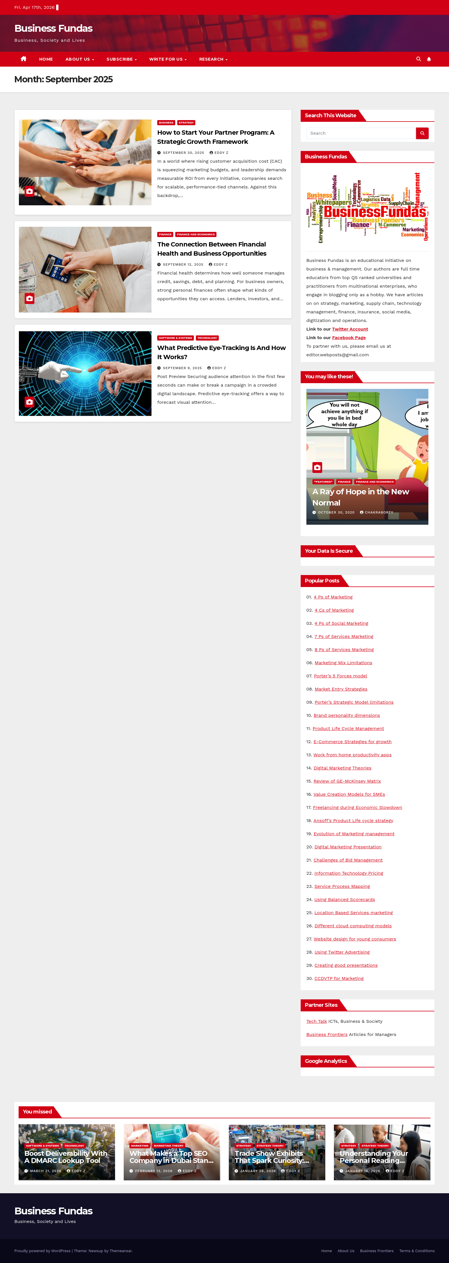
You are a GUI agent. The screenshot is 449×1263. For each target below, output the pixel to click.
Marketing (139, 1145)
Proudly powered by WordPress (43, 1251)
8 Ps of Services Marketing (344, 649)
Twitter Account (350, 329)
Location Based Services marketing (353, 912)
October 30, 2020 (337, 512)
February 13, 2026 (154, 1171)
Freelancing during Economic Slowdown (357, 807)
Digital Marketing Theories (342, 768)
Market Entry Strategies (341, 689)
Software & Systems (175, 337)
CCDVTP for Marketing (338, 978)
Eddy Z (219, 153)
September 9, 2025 (183, 368)
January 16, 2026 (363, 1171)
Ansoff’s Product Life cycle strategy (353, 820)
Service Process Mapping (342, 886)
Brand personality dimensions (347, 715)
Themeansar (121, 1251)
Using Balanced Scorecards (344, 899)
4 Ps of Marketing (333, 597)
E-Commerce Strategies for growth (353, 741)
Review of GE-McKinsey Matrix (347, 781)
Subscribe (120, 59)
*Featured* (323, 481)
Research (212, 59)
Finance (165, 234)
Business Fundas (53, 28)
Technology (207, 337)
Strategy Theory (270, 1145)
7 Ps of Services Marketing (343, 636)
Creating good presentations (346, 965)
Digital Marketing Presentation (347, 847)
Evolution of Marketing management (354, 833)
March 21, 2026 (46, 1171)
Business (166, 122)
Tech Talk (316, 1021)
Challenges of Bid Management (348, 860)
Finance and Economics (196, 234)
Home (46, 59)
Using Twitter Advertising (342, 952)
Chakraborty (376, 512)
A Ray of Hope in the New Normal (356, 497)
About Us (79, 59)
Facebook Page (349, 337)
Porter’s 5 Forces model (340, 676)
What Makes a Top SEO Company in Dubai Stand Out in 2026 (171, 1160)
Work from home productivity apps (353, 754)
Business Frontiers (327, 1034)
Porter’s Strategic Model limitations (354, 702)
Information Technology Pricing (348, 873)
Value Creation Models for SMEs (349, 794)
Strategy (186, 122)
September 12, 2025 (184, 264)
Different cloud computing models (353, 925)
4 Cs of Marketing (334, 610)
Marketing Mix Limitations (343, 662)
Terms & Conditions (417, 1251)
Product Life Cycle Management (348, 728)
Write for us (166, 59)
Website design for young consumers (355, 939)
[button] (418, 59)
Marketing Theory (169, 1145)
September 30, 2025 (184, 153)
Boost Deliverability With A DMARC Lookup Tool (65, 1157)
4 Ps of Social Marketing (341, 623)
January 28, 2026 (258, 1171)
